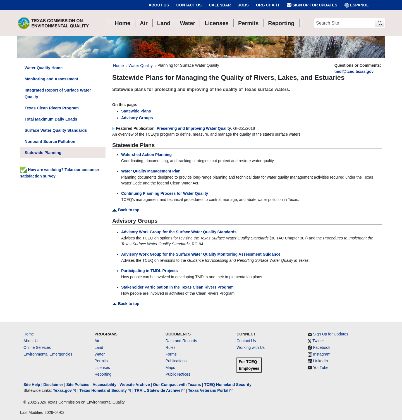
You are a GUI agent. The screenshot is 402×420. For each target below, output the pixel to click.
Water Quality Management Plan (151, 171)
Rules (171, 347)
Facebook (321, 347)
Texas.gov (65, 390)
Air (96, 341)
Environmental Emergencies (47, 354)
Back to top (125, 210)
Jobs (243, 5)
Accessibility (105, 384)
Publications (176, 361)
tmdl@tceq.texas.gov (354, 71)
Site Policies (77, 384)
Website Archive (135, 384)
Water (99, 354)
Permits (100, 361)
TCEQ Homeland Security (228, 384)
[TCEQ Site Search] (380, 23)
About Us (159, 5)
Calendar (220, 5)
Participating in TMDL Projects (149, 270)
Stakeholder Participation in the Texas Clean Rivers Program (177, 287)
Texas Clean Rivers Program (52, 108)
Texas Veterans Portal (210, 390)
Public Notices (178, 374)
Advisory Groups (137, 118)
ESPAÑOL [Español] (356, 5)
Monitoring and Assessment (51, 79)
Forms (171, 354)
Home (28, 334)
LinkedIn (320, 361)
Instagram (322, 354)
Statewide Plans (136, 111)
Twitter (318, 341)
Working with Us (250, 347)
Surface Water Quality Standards (56, 130)
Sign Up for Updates (312, 5)
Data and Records (181, 341)
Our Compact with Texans (177, 384)
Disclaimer (53, 384)
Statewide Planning (43, 152)
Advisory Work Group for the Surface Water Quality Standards (178, 232)
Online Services (37, 347)
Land (98, 347)
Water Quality (140, 65)
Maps (170, 367)
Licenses (102, 367)
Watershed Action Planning (146, 154)
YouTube (320, 367)
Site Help (31, 384)
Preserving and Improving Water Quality (194, 128)
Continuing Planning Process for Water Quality (164, 193)
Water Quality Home (44, 68)
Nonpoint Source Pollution (50, 141)
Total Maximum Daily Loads (51, 119)
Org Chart (268, 5)
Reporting (102, 374)
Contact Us (189, 5)
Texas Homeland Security (106, 390)
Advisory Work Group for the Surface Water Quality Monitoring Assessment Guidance (200, 254)
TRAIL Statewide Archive (160, 390)
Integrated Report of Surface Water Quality (58, 93)
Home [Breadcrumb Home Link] (118, 65)
